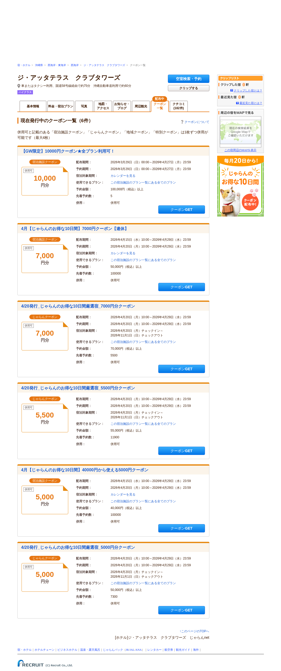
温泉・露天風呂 (90, 649)
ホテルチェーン (44, 649)
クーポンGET (181, 209)
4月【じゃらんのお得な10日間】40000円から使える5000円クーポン (85, 470)
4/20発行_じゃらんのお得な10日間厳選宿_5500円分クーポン (78, 388)
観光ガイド (183, 649)
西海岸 (75, 65)
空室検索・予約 (188, 79)
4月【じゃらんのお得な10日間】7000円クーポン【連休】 (75, 228)
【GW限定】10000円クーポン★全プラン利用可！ (68, 151)
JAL (131, 649)
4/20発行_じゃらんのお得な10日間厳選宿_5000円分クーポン (78, 547)
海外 (196, 649)
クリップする (188, 88)
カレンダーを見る (123, 176)
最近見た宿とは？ (250, 103)
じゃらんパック (113, 649)
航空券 (169, 649)
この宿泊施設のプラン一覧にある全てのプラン (143, 182)
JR (127, 649)
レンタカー (154, 649)
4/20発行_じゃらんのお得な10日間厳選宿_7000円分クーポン (78, 306)
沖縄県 (39, 65)
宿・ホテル (23, 65)
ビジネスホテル (67, 649)
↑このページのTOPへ (194, 631)
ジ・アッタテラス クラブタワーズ (104, 65)
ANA (138, 649)
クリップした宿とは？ (248, 90)
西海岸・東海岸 (57, 65)
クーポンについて (195, 122)
